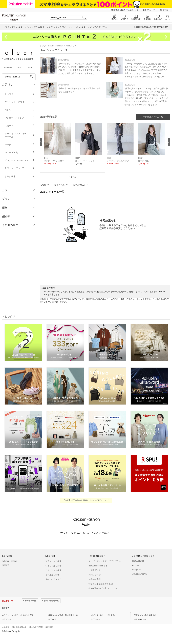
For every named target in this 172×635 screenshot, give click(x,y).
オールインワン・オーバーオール (20, 135)
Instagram (136, 569)
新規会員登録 (138, 561)
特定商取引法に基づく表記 (101, 584)
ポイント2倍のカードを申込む (103, 615)
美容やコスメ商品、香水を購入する (63, 615)
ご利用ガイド (95, 570)
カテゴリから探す (53, 570)
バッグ (20, 144)
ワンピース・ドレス (20, 117)
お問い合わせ (95, 575)
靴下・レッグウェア (20, 168)
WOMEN (8, 67)
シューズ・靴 (20, 152)
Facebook (136, 565)
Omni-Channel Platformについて (103, 588)
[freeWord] (19, 76)
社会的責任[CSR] (36, 627)
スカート (20, 125)
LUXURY (5, 565)
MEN (18, 67)
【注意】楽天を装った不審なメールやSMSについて (86, 500)
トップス (20, 94)
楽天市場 (164, 10)
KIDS (30, 67)
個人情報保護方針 (19, 627)
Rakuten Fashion (55, 46)
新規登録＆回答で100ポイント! (125, 10)
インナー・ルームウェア (20, 160)
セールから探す (52, 575)
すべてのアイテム (53, 579)
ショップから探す (53, 566)
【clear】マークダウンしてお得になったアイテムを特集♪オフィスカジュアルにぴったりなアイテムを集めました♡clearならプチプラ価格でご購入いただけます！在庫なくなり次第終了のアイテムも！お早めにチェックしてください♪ (146, 70)
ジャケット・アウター (20, 102)
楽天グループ (149, 10)
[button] (58, 146)
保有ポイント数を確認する (145, 615)
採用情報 (49, 627)
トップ (43, 46)
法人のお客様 (95, 579)
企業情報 (5, 627)
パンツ (20, 109)
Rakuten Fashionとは (98, 566)
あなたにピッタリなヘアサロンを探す (17, 615)
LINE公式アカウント (141, 574)
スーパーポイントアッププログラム (105, 561)
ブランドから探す (53, 561)
